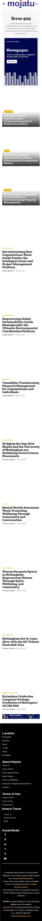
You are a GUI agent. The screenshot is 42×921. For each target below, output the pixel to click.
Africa (7, 151)
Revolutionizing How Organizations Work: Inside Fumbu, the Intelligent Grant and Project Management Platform (17, 259)
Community (7, 248)
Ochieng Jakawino (8, 460)
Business (8, 190)
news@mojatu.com (23, 916)
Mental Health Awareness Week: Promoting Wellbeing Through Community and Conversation (20, 514)
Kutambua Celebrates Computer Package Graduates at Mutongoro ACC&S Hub (19, 700)
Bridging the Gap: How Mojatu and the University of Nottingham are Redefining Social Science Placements (21, 450)
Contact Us (7, 907)
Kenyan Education (9, 693)
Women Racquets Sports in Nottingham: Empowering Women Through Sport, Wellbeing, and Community (19, 579)
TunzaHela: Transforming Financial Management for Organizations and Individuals (20, 387)
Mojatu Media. (27, 879)
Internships (8, 112)
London (5, 504)
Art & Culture (7, 635)
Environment (7, 315)
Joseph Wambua (8, 271)
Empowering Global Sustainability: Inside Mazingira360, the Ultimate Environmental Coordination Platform (20, 325)
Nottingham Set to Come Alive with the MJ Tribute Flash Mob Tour (20, 642)
